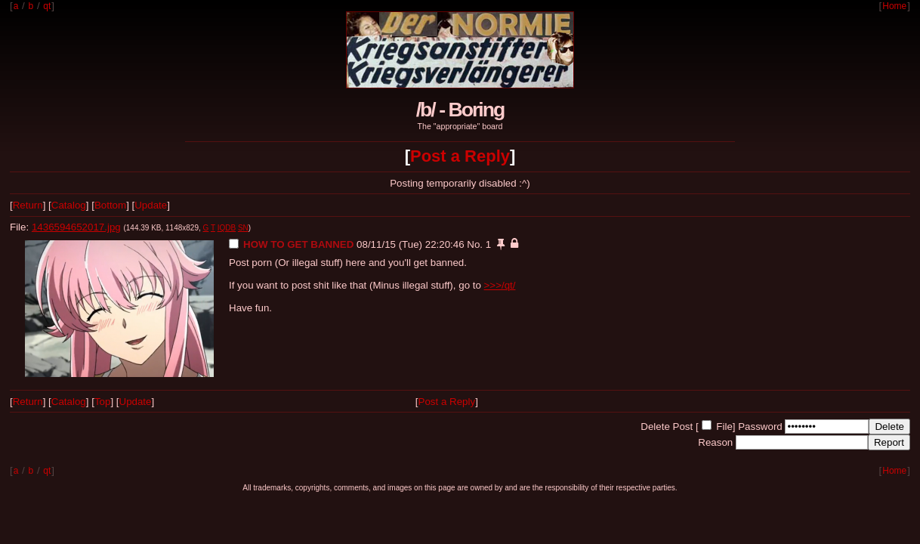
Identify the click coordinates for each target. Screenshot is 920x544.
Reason (715, 442)
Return (28, 205)
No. (475, 244)
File (724, 426)
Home (894, 6)
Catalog (68, 205)
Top (102, 401)
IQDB (227, 228)
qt (47, 6)
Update (150, 205)
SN (243, 228)
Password (760, 426)
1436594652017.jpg (76, 227)
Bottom (110, 205)
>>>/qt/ (500, 285)
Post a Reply (460, 156)
